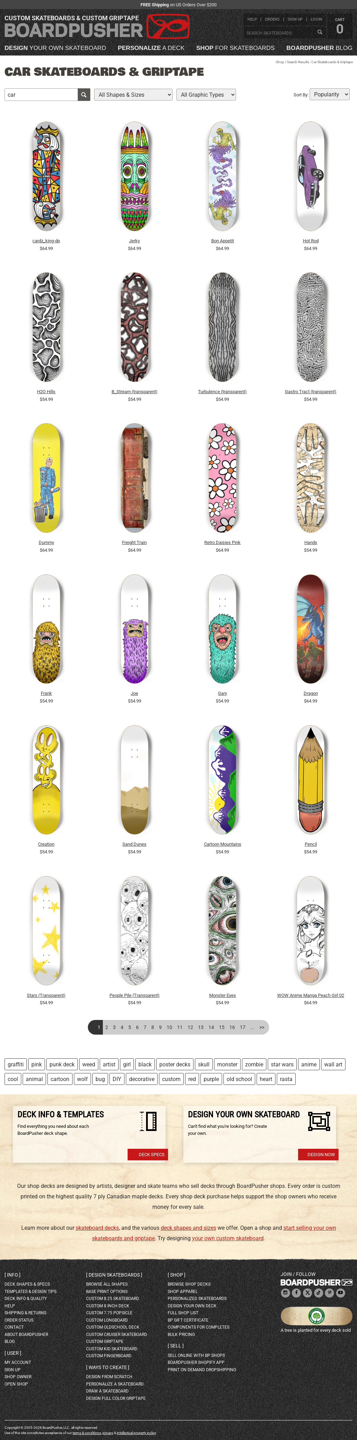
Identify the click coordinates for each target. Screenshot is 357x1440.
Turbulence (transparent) (222, 391)
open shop (16, 1384)
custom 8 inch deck (107, 1305)
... (252, 1027)
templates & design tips (30, 1291)
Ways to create (108, 1367)
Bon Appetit (222, 240)
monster (227, 1064)
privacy (107, 1433)
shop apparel (183, 1291)
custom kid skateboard (111, 1348)
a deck (151, 48)
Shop (280, 62)
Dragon (311, 693)
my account (18, 1362)
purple (211, 1079)
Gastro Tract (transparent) (310, 391)
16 (232, 1027)
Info (12, 1275)
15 (222, 1027)
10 (169, 1027)
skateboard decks (97, 1228)
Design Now (321, 1154)
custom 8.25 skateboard (112, 1298)
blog (319, 48)
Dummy (46, 542)
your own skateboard (55, 48)
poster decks (174, 1064)
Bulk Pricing (181, 1334)
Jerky (134, 240)
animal (34, 1079)
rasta (286, 1079)
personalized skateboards (197, 1298)
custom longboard (107, 1320)
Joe (134, 693)
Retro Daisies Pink (222, 542)
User (13, 1353)
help (252, 19)
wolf (82, 1079)
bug (100, 1079)
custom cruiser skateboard (116, 1334)
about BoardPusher (26, 1334)
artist (109, 1064)
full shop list (183, 1312)
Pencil (311, 844)
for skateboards (235, 48)
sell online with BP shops (196, 1355)
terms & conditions (87, 1433)
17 (242, 1027)
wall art (333, 1064)
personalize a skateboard (115, 1384)
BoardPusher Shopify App (196, 1362)
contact (14, 1327)
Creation (46, 844)
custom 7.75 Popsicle (109, 1312)
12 (190, 1027)
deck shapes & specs (27, 1284)
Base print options (107, 1291)
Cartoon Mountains (222, 844)
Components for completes (198, 1327)
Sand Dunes (134, 844)
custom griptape (104, 1341)
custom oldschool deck (112, 1327)
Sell (175, 1346)
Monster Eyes (222, 995)
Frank (46, 693)
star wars (282, 1064)
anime (309, 1064)
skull (204, 1064)
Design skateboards (114, 1275)
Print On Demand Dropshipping (202, 1369)
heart (266, 1079)
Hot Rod (311, 240)
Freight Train (134, 542)
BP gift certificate (188, 1320)
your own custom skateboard (228, 1238)
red (192, 1079)
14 (211, 1027)
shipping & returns (25, 1312)
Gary (222, 693)
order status (19, 1320)
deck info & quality (26, 1298)
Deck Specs (152, 1154)
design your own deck (192, 1305)
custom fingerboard (108, 1355)
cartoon (60, 1079)
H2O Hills (46, 391)
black (145, 1064)
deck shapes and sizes (188, 1228)
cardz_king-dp (46, 240)
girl (127, 1064)
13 (201, 1027)
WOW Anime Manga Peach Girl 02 (310, 995)
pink (36, 1064)
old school (239, 1079)
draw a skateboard (107, 1391)
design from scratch (109, 1376)
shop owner (18, 1376)
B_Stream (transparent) (135, 391)
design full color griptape (116, 1398)
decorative (141, 1079)
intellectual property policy (136, 1433)
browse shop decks (189, 1284)
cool (13, 1079)
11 (180, 1027)
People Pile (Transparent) (134, 995)
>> (261, 1027)
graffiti (16, 1064)
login (316, 19)
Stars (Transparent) (46, 995)
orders (272, 19)
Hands (310, 542)
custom (171, 1079)
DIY (117, 1079)
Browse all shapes (107, 1284)
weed (88, 1064)
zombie (254, 1064)
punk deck (62, 1064)
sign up (295, 19)
